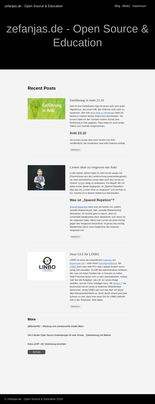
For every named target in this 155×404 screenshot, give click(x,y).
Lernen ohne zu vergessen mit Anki (93, 167)
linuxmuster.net (77, 263)
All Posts (36, 352)
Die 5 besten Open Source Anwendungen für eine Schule (56, 335)
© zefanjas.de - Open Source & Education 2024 (33, 399)
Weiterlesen (75, 150)
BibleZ (126, 5)
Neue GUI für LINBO (84, 254)
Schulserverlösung (108, 263)
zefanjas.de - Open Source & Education (33, 6)
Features (107, 260)
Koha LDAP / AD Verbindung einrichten (47, 344)
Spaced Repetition (79, 207)
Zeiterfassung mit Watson (98, 335)
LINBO (73, 266)
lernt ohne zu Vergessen (102, 113)
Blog (117, 5)
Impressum (139, 5)
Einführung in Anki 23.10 (87, 100)
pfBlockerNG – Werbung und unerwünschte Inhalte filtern (56, 326)
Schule (81, 183)
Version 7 (117, 283)
